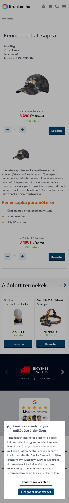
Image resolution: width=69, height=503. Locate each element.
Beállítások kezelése (36, 482)
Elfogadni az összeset (36, 491)
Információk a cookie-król (22, 472)
